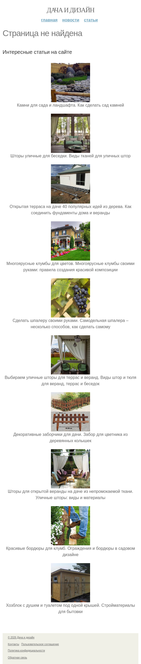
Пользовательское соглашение (40, 644)
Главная (49, 20)
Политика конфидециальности (26, 650)
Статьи (91, 20)
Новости (70, 20)
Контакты (13, 644)
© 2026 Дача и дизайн (21, 637)
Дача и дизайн (70, 10)
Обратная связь (17, 657)
